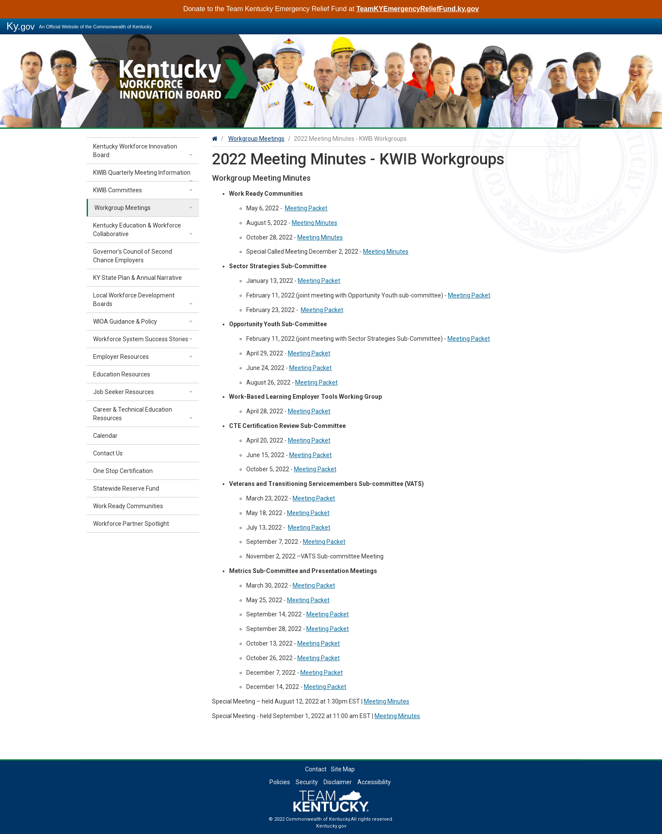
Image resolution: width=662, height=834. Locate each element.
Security (307, 782)
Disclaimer (337, 782)
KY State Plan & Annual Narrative (137, 277)
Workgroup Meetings (122, 207)
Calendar (105, 435)
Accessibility (374, 782)
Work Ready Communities (128, 506)
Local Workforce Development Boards (134, 299)
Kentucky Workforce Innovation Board (135, 150)
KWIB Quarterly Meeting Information (141, 172)
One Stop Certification (123, 470)
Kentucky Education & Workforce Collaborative (137, 229)
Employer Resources (121, 356)
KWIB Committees (117, 190)
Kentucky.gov (331, 826)
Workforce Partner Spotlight (131, 523)
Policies (279, 782)
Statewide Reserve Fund (126, 488)
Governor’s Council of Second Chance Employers (132, 256)
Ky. (20, 26)
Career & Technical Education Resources (132, 414)
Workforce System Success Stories (140, 339)
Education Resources (121, 374)
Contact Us (108, 453)
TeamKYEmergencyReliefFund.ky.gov (417, 8)
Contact (315, 769)
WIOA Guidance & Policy (125, 321)
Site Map (343, 769)
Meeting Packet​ (306, 208)
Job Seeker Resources (123, 391)
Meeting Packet (319, 280)
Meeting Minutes (314, 222)
